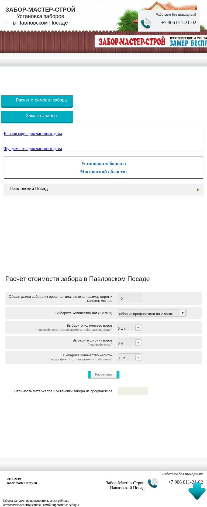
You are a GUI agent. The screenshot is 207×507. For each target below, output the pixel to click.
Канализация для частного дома (33, 133)
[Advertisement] (103, 79)
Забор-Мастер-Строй (40, 16)
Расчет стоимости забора (41, 100)
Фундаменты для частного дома (33, 148)
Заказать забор (41, 115)
